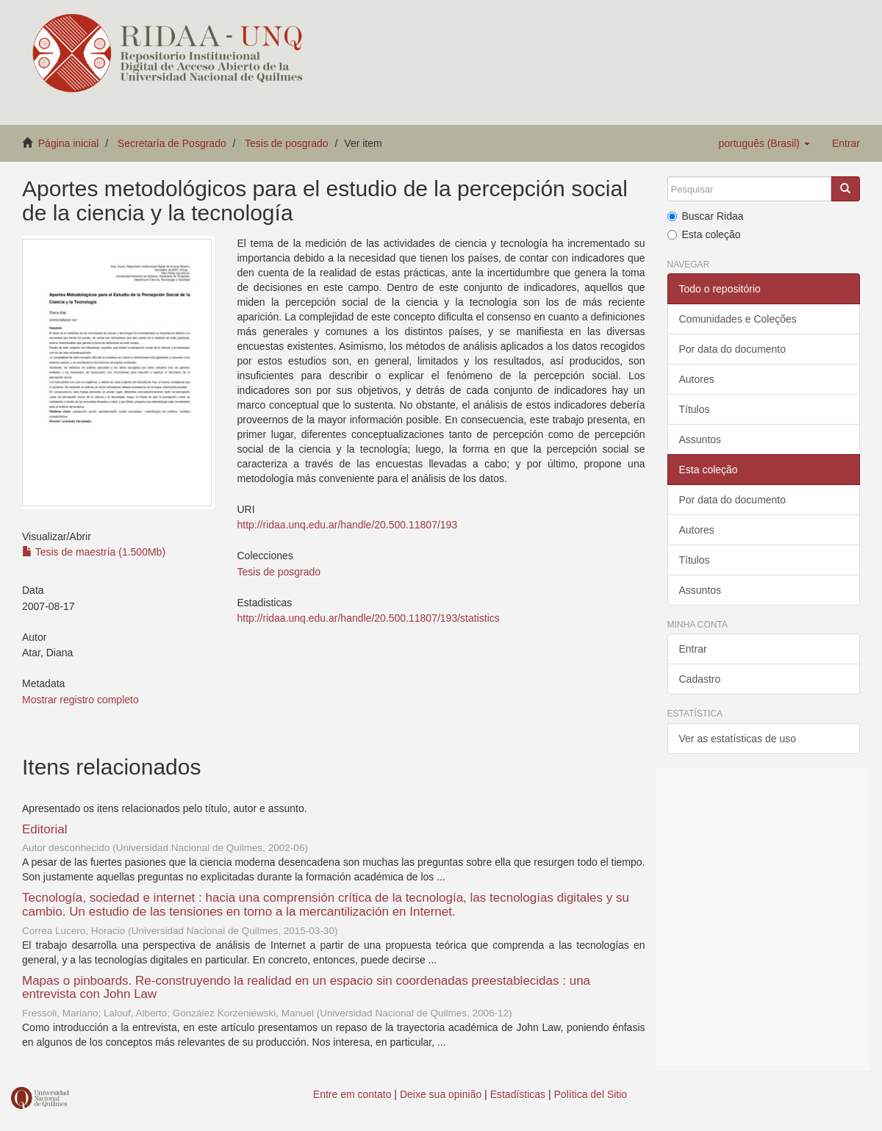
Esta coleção (704, 234)
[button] (763, 143)
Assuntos (700, 439)
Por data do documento (732, 349)
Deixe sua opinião (440, 1094)
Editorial (44, 829)
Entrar (693, 649)
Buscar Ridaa (705, 216)
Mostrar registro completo (80, 699)
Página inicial (68, 143)
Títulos (694, 409)
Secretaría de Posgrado (172, 143)
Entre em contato (352, 1094)
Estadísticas (517, 1094)
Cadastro (700, 679)
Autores (696, 379)
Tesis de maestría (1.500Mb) (93, 552)
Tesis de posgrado (287, 143)
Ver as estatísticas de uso (738, 738)
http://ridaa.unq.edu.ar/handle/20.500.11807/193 (347, 525)
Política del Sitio (591, 1094)
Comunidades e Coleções (738, 319)
